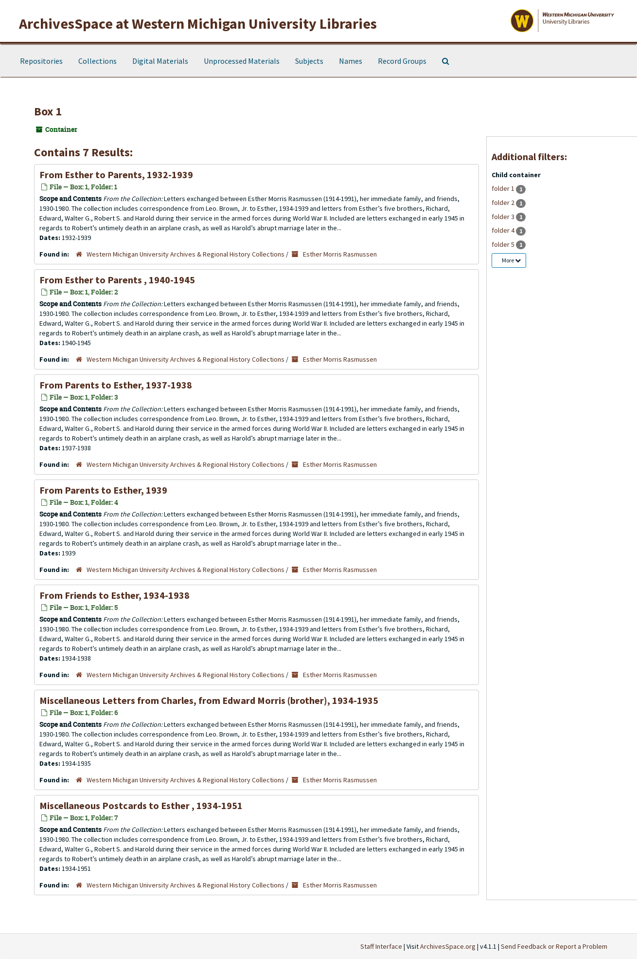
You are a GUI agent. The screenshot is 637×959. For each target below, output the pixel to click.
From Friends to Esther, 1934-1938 (114, 595)
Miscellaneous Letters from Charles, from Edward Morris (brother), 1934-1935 (208, 700)
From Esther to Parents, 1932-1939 (116, 174)
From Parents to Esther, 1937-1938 (115, 385)
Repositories (41, 61)
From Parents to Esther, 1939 (103, 490)
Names (350, 61)
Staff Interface (381, 946)
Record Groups (402, 61)
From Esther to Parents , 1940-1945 (117, 280)
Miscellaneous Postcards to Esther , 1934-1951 (141, 805)
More (511, 260)
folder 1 (504, 188)
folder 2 (504, 202)
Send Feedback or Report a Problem (554, 946)
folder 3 (504, 216)
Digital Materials (160, 61)
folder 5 (504, 244)
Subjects (309, 61)
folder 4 (504, 230)
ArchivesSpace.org (448, 946)
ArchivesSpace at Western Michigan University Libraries (198, 23)
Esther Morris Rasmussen (340, 254)
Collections (97, 61)
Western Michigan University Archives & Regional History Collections (185, 254)
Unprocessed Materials (242, 61)
